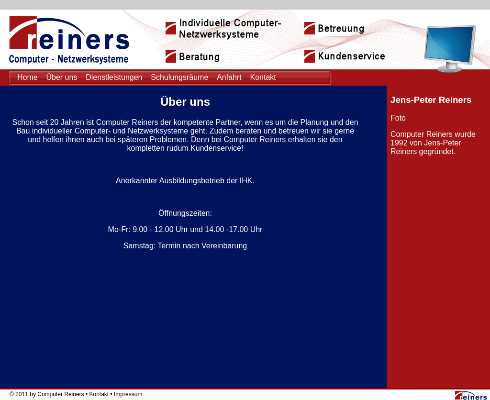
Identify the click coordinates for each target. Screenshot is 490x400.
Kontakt (263, 77)
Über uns (61, 77)
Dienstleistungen (114, 77)
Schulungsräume (179, 77)
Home (27, 77)
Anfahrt (229, 77)
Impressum (128, 394)
